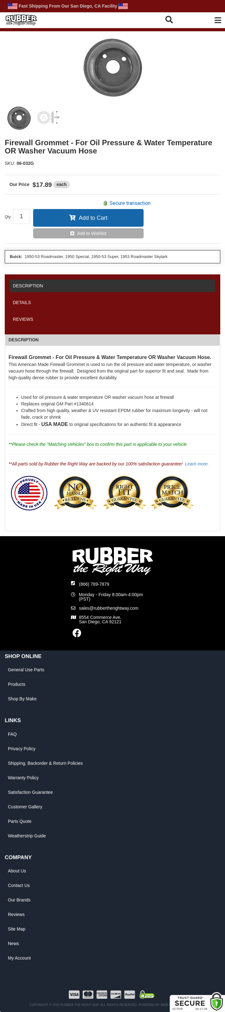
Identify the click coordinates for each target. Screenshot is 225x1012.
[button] (178, 19)
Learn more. (197, 463)
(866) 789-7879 (94, 584)
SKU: (10, 163)
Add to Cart (93, 218)
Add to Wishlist (92, 233)
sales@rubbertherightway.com (108, 608)
